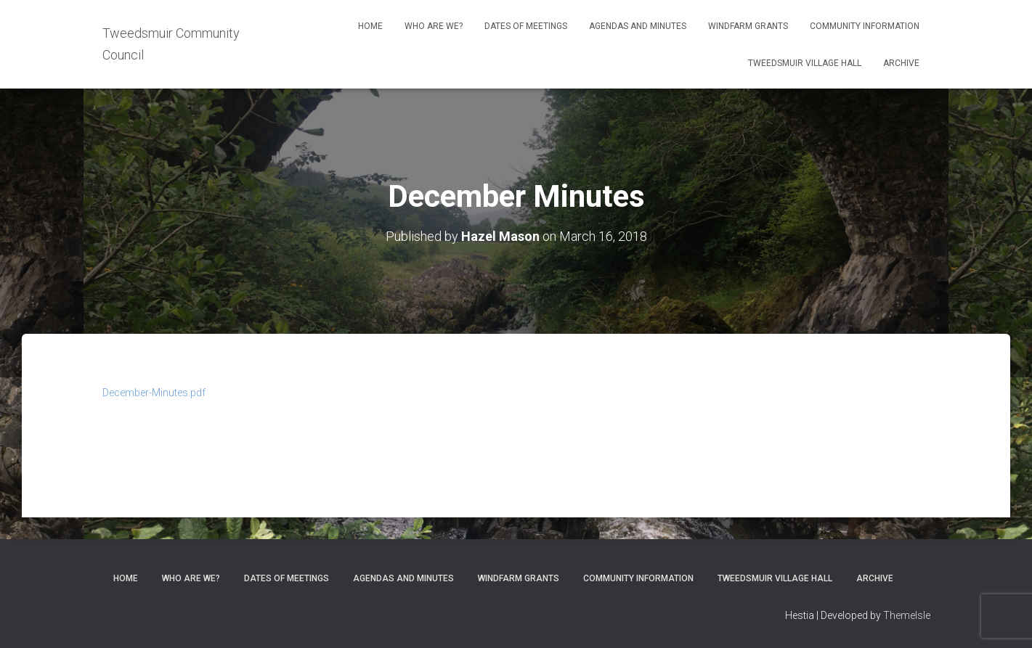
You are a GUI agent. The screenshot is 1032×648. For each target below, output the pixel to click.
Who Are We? (434, 26)
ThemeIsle (906, 615)
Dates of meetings (525, 26)
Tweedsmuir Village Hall (804, 63)
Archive (901, 63)
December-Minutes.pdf (154, 392)
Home (370, 26)
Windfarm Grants (748, 26)
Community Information (864, 26)
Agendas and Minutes (637, 26)
